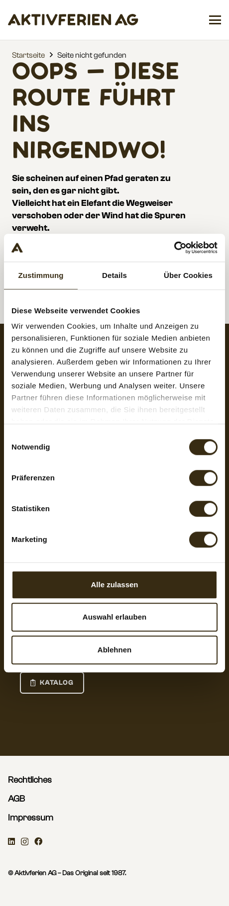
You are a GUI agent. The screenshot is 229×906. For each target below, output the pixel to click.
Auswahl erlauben (114, 617)
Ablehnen (114, 649)
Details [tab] (114, 275)
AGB (16, 799)
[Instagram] (24, 841)
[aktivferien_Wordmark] (73, 20)
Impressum (30, 818)
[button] (215, 20)
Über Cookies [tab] (188, 275)
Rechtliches (30, 780)
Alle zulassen (114, 584)
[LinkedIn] (11, 841)
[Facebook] (38, 841)
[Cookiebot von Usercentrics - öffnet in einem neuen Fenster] (174, 247)
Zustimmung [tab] (41, 275)
